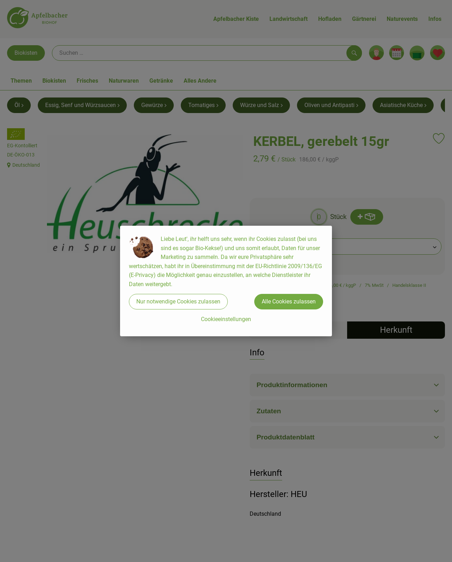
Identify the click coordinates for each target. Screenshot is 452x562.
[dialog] (226, 281)
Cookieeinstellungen (226, 319)
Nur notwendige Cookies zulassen (178, 301)
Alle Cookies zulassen (289, 301)
